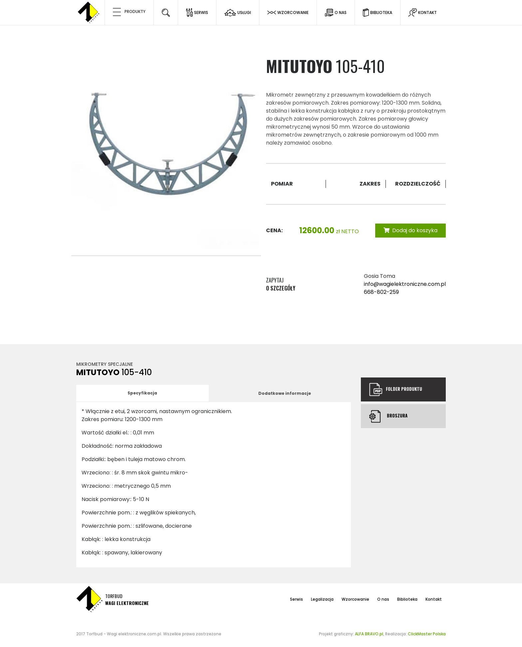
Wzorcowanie (355, 599)
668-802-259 (381, 292)
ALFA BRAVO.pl (369, 634)
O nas (383, 599)
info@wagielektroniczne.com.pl (405, 284)
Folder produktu (395, 389)
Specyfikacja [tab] (142, 393)
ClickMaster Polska (427, 634)
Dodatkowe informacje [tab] (284, 393)
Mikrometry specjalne (104, 364)
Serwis (296, 599)
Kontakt (433, 599)
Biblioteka (407, 599)
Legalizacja (322, 599)
